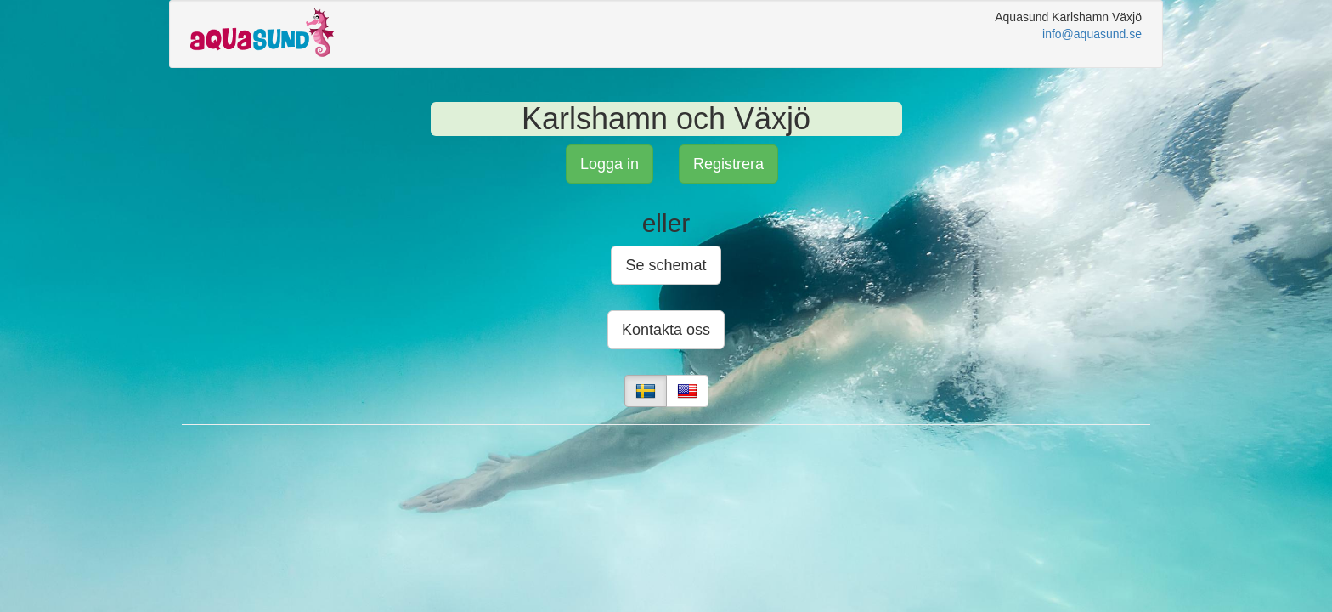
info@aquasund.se (1092, 34)
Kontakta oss (666, 329)
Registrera (728, 164)
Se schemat (665, 265)
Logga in (609, 164)
